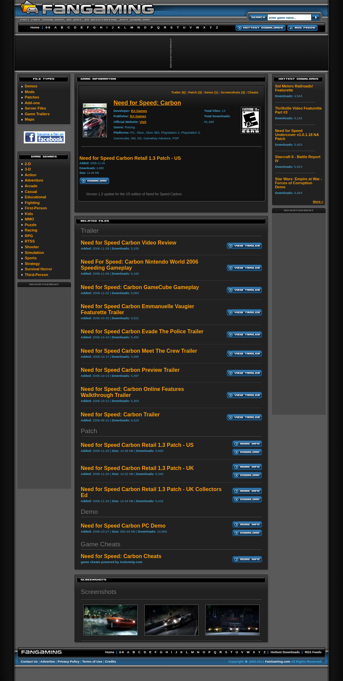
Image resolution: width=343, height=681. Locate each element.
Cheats (253, 92)
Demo (89, 511)
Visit (143, 122)
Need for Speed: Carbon (147, 102)
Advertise (47, 661)
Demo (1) (211, 92)
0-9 (48, 27)
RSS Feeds (313, 652)
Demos (31, 86)
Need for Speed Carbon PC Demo (123, 526)
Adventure (34, 180)
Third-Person (36, 275)
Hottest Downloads (285, 652)
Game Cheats (100, 544)
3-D (28, 169)
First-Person (36, 208)
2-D (28, 164)
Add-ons (32, 103)
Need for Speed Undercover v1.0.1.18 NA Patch (297, 135)
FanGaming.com (277, 661)
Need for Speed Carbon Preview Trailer (130, 370)
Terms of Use (92, 661)
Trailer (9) (178, 92)
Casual (31, 192)
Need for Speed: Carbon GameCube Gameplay (140, 287)
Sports (31, 258)
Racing (31, 230)
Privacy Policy (68, 661)
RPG (29, 236)
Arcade (31, 186)
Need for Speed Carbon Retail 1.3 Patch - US (137, 445)
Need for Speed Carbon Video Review (128, 243)
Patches (32, 97)
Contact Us (29, 661)
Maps (30, 119)
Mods (30, 92)
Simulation (34, 253)
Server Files (35, 108)
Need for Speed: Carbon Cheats (121, 556)
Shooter (32, 247)
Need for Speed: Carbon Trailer (120, 414)
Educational (35, 197)
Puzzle (31, 225)
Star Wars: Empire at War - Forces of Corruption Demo (298, 183)
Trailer (90, 230)
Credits (110, 661)
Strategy (32, 264)
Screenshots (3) (233, 92)
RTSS (30, 241)
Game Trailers (37, 114)
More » (318, 201)
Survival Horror (38, 269)
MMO (29, 219)
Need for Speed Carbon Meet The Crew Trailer (139, 351)
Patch (89, 430)
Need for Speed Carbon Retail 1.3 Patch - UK (137, 468)
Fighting (32, 203)
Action (31, 175)
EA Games (139, 111)
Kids (29, 214)
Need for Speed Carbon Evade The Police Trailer (142, 331)
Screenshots (99, 591)
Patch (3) (195, 92)
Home (35, 27)
